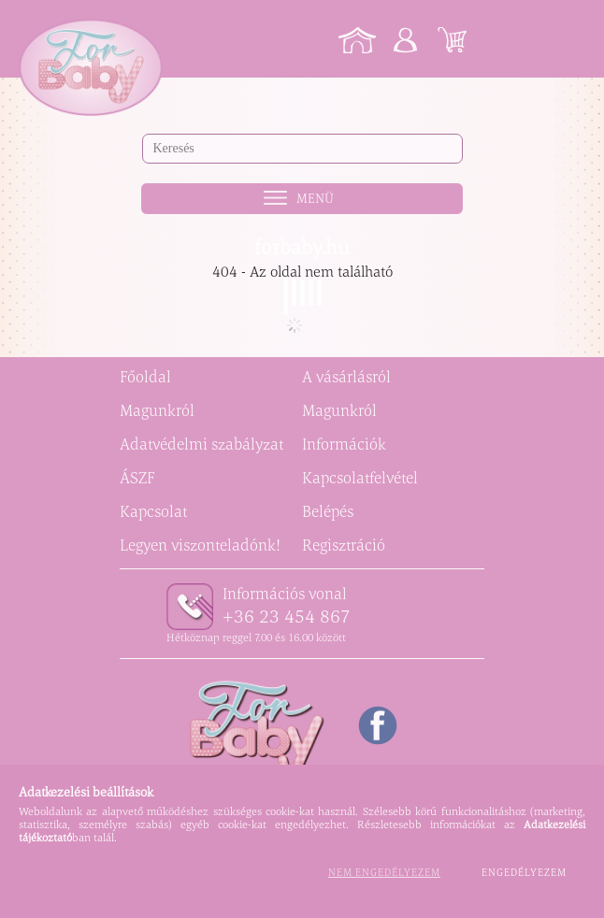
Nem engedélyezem (384, 872)
